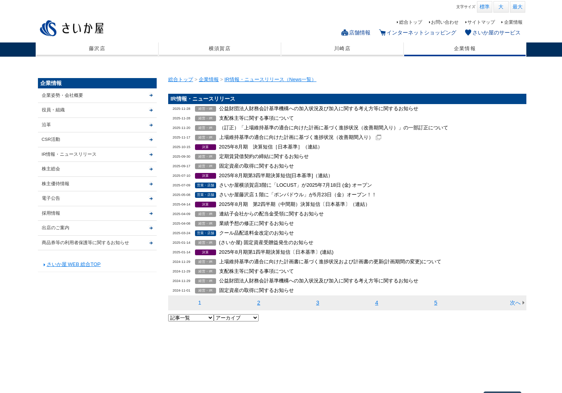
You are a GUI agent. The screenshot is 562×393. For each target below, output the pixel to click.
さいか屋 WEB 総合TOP (74, 264)
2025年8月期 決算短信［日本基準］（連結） (271, 147)
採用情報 (51, 213)
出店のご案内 (55, 227)
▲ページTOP (502, 342)
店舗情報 (359, 32)
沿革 (46, 124)
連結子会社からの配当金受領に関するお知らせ (271, 214)
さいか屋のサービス (496, 32)
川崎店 (342, 48)
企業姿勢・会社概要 (62, 95)
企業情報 (513, 22)
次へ (515, 303)
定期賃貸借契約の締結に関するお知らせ (264, 156)
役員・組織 (53, 110)
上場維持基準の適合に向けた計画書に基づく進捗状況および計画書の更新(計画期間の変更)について (330, 261)
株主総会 (51, 168)
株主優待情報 (55, 183)
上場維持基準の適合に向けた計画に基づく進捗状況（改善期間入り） (296, 137)
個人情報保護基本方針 (100, 375)
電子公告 (51, 198)
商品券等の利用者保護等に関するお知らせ (85, 242)
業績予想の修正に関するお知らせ (256, 223)
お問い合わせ (445, 22)
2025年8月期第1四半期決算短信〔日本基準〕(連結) (276, 252)
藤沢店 (97, 48)
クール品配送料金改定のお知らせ (256, 233)
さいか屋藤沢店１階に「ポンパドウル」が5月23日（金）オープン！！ (298, 194)
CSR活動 (51, 139)
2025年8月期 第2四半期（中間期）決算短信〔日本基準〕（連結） (294, 204)
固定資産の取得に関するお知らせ (256, 166)
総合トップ (410, 22)
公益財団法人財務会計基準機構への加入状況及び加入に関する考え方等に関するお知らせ (318, 108)
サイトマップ (481, 22)
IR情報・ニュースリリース (69, 154)
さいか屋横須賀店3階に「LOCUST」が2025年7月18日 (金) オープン (295, 185)
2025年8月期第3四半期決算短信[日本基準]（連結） (276, 175)
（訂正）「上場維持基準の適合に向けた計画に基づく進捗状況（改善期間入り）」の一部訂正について (333, 127)
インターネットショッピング (421, 32)
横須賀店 (220, 48)
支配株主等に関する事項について (256, 118)
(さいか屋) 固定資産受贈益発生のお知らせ (266, 242)
